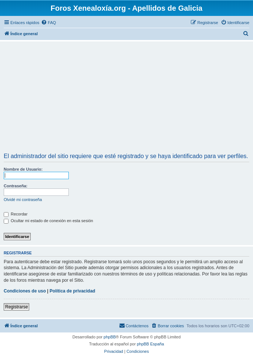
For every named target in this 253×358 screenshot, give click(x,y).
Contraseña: (15, 186)
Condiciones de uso (25, 291)
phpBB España (150, 344)
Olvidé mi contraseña (23, 199)
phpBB (110, 337)
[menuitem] (48, 22)
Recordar (15, 214)
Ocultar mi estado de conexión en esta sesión (48, 220)
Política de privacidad (72, 291)
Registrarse (16, 307)
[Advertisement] (126, 98)
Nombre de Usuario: (23, 169)
